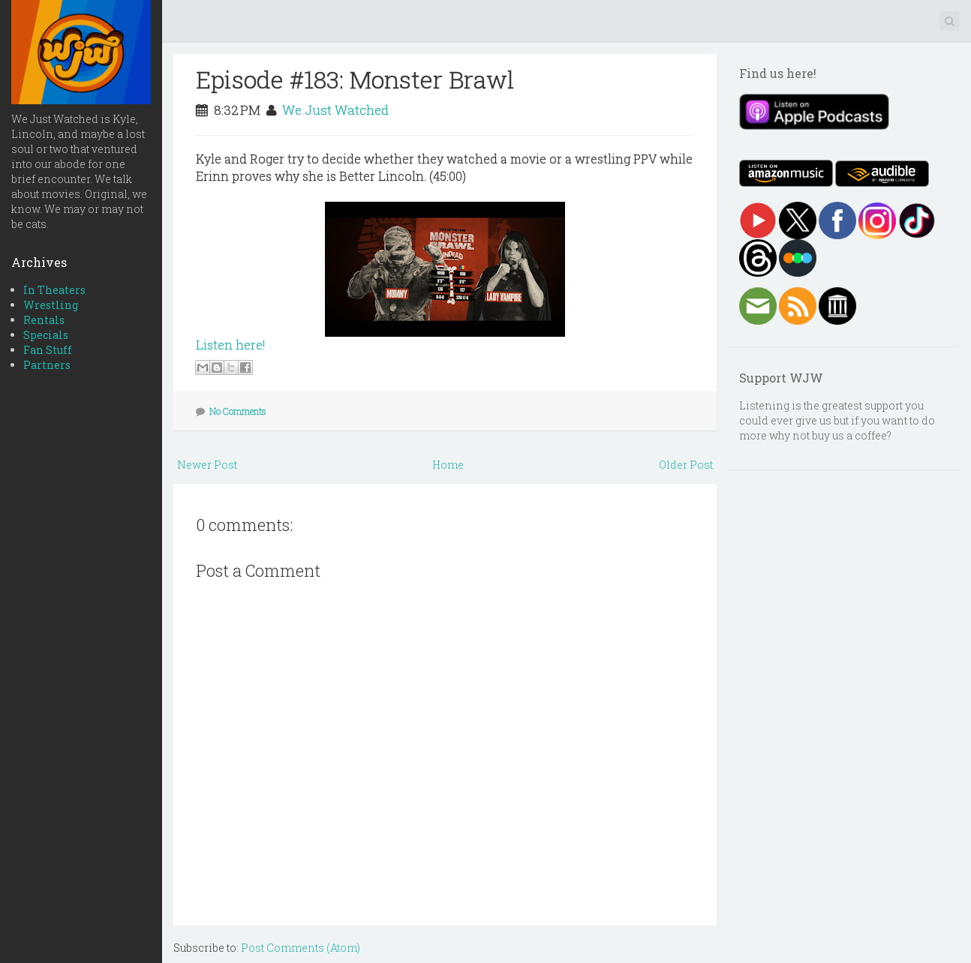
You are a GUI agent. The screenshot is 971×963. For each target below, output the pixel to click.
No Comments (237, 411)
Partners (47, 365)
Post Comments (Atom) (300, 947)
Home (448, 465)
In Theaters (54, 290)
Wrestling (50, 305)
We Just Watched (335, 109)
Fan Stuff (47, 350)
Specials (45, 335)
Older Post (686, 465)
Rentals (44, 320)
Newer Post (207, 465)
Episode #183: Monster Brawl (355, 79)
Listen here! (230, 344)
